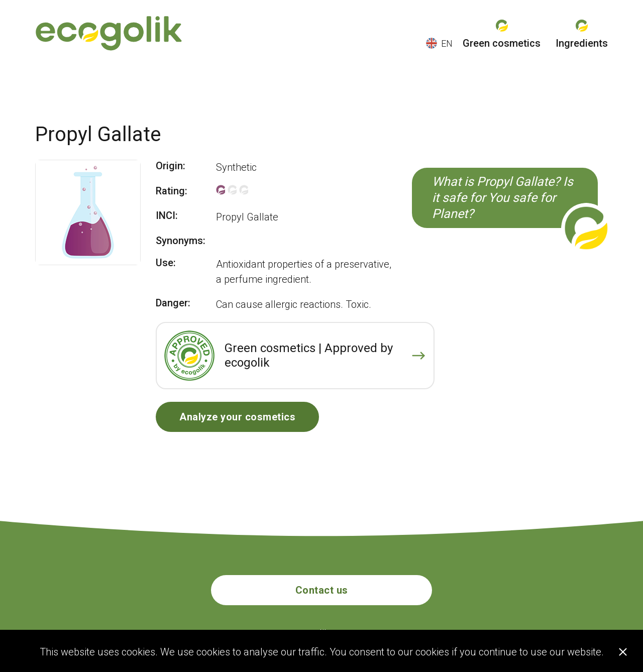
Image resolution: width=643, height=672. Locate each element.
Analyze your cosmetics (237, 417)
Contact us (321, 590)
